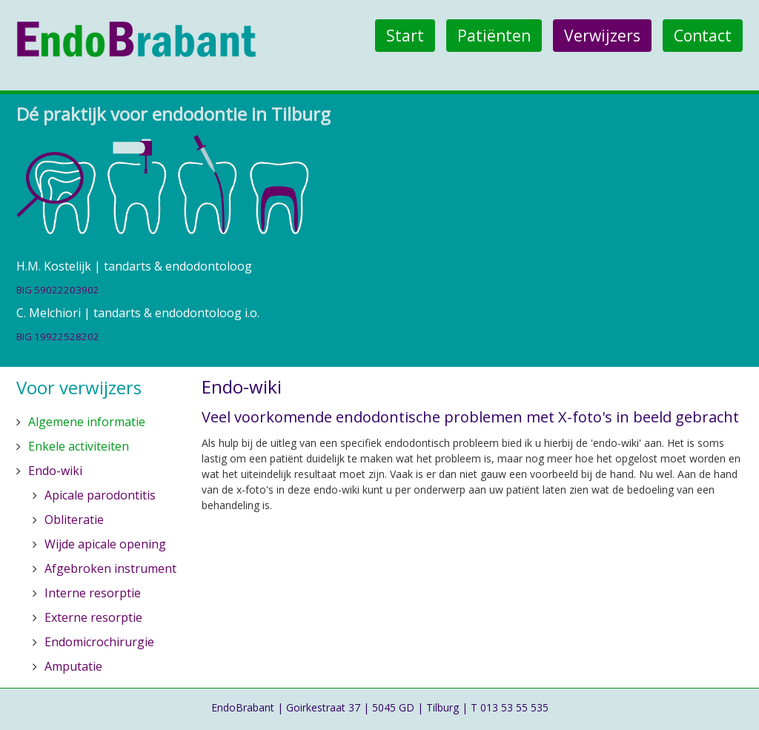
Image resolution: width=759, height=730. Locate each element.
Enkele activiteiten (78, 446)
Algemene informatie (86, 422)
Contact (703, 35)
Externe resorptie (93, 617)
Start (405, 35)
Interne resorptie (92, 593)
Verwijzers (602, 35)
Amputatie (73, 666)
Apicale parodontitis (100, 495)
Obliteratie (74, 519)
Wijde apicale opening (105, 544)
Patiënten (494, 35)
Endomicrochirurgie (99, 642)
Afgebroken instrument (110, 568)
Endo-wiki (55, 470)
